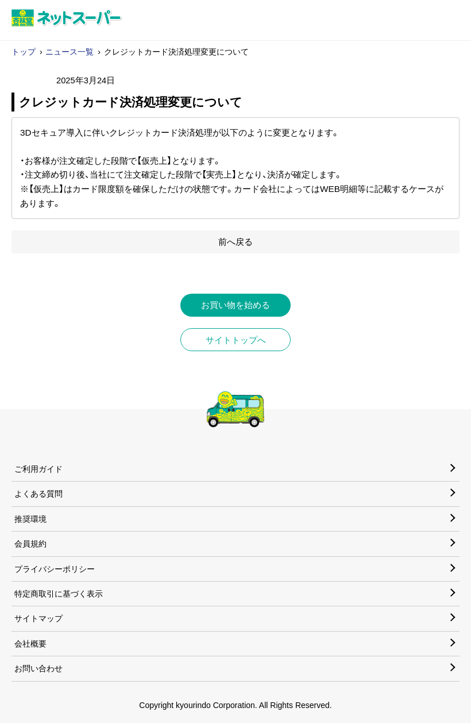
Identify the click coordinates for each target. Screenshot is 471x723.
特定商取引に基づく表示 (58, 593)
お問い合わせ (38, 668)
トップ (23, 51)
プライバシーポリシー (54, 569)
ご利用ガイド (38, 469)
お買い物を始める (235, 305)
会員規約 (30, 543)
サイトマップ (38, 618)
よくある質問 (38, 493)
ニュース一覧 (69, 51)
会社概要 (30, 643)
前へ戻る (235, 242)
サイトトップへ (236, 340)
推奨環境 (30, 519)
